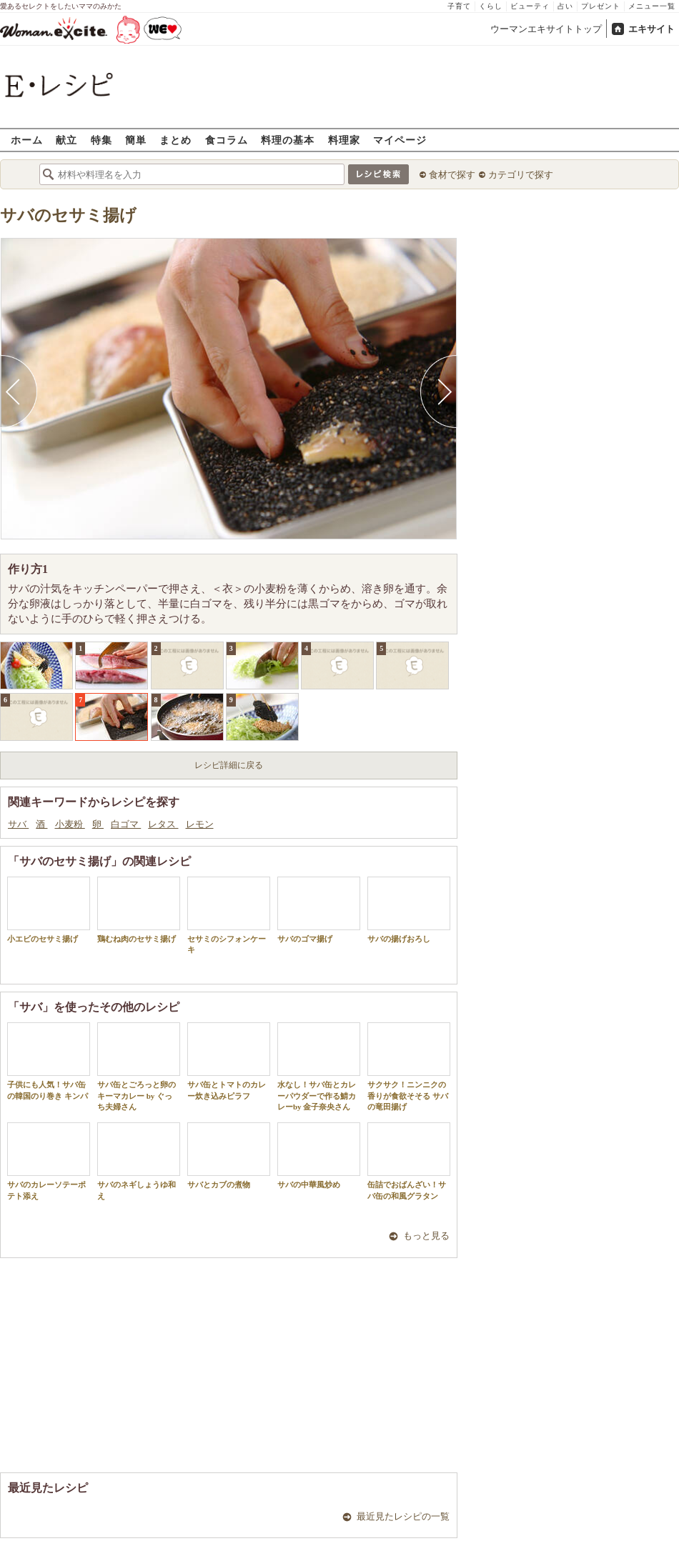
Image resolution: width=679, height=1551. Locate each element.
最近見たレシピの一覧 (403, 1516)
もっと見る (426, 1235)
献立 (66, 139)
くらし (490, 6)
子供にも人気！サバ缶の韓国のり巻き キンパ (48, 1060)
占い (565, 6)
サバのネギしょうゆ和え (138, 1161)
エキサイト (651, 29)
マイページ (400, 139)
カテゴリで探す (520, 174)
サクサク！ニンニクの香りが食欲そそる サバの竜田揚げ (408, 1066)
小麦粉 (70, 824)
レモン (200, 824)
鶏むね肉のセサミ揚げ (138, 910)
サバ (18, 824)
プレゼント (600, 6)
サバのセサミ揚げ (68, 215)
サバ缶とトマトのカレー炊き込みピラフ (228, 1060)
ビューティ (530, 6)
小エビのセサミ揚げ (48, 910)
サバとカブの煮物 (228, 1155)
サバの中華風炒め (318, 1155)
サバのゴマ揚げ (318, 910)
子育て (459, 6)
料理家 (344, 139)
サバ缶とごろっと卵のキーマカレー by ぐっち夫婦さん (138, 1066)
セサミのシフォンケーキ (228, 915)
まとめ (175, 139)
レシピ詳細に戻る (228, 765)
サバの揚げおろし (408, 910)
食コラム (226, 139)
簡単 (136, 139)
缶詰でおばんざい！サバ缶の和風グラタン (408, 1161)
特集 (101, 139)
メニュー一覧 (651, 6)
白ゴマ (126, 824)
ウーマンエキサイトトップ (546, 29)
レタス (163, 824)
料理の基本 (287, 139)
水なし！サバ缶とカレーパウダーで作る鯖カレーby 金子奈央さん (318, 1066)
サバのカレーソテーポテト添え (48, 1161)
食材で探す (452, 174)
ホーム (27, 139)
